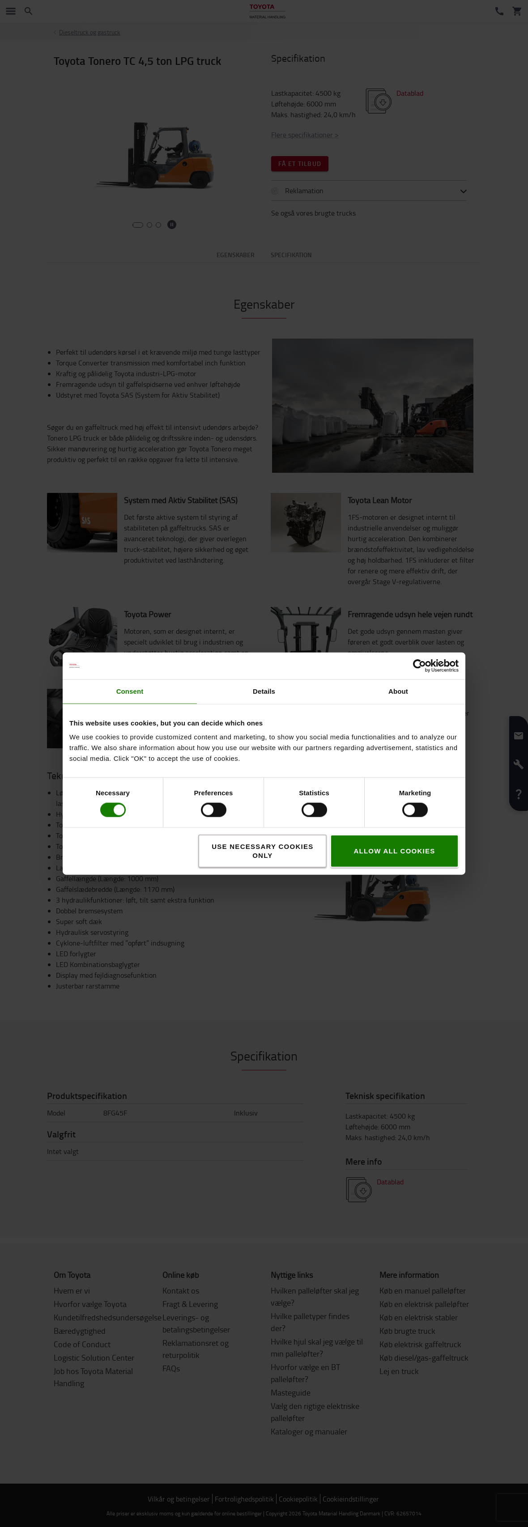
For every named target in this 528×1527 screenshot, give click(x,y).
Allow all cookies (394, 850)
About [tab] (398, 691)
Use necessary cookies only (262, 850)
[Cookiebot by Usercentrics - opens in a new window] (419, 666)
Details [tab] (264, 691)
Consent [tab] (130, 691)
